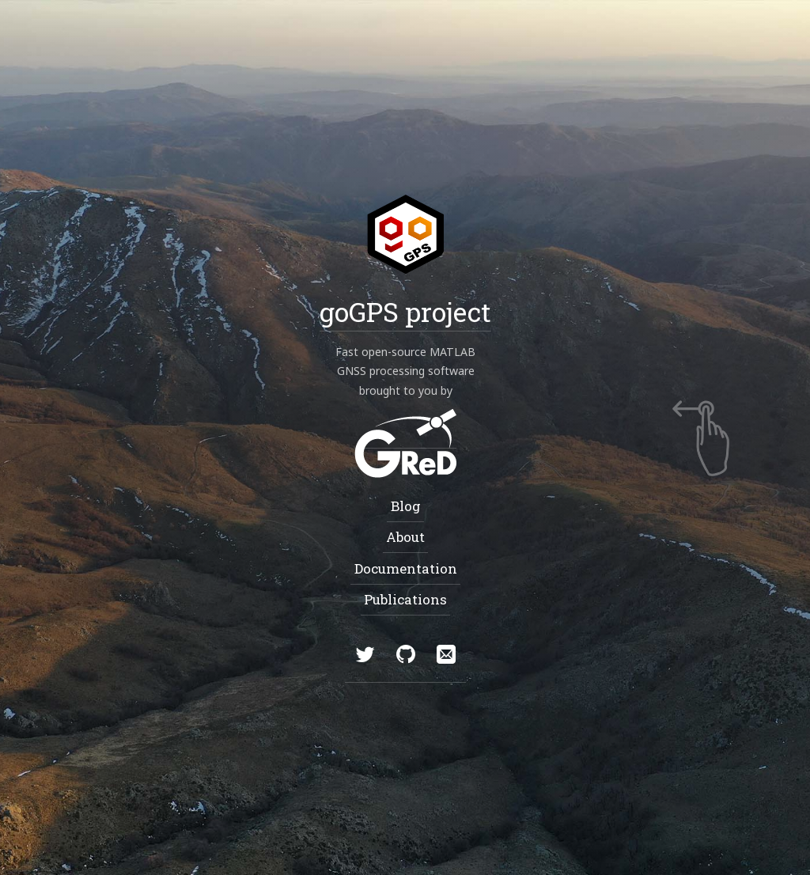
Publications (405, 598)
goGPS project (405, 310)
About (405, 537)
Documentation (405, 568)
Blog (405, 506)
